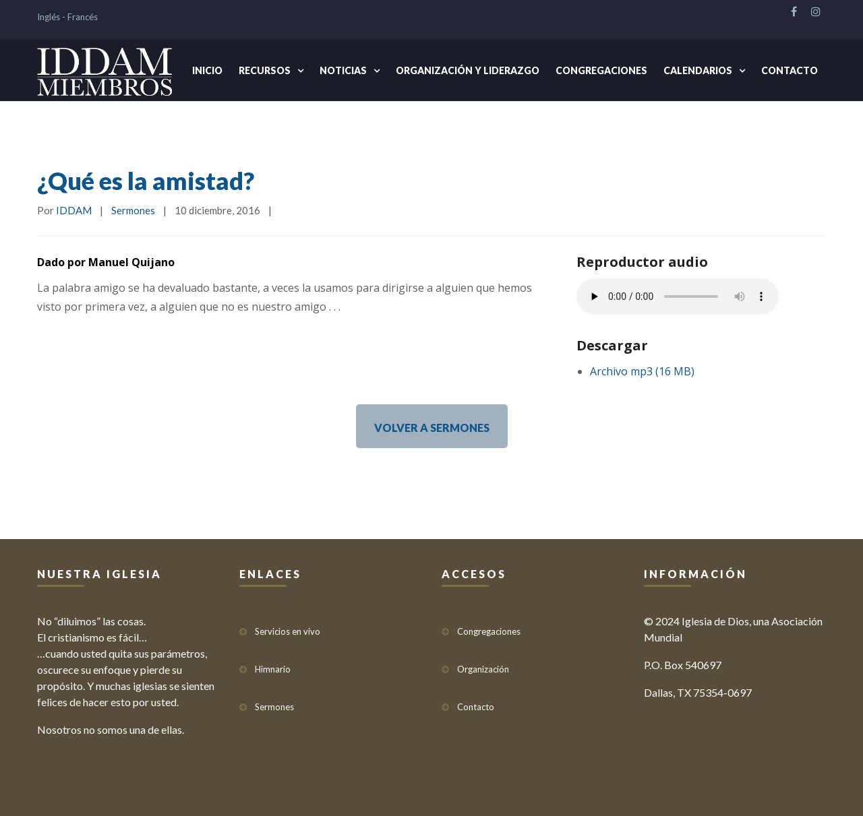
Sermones (133, 210)
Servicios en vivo (287, 631)
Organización (483, 669)
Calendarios (697, 70)
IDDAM (74, 210)
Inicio (207, 70)
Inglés (48, 16)
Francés (82, 16)
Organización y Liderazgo (467, 70)
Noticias (343, 70)
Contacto (789, 70)
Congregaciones (601, 70)
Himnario (273, 669)
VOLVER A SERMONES (431, 427)
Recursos (265, 70)
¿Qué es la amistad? (145, 180)
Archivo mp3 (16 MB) (642, 371)
